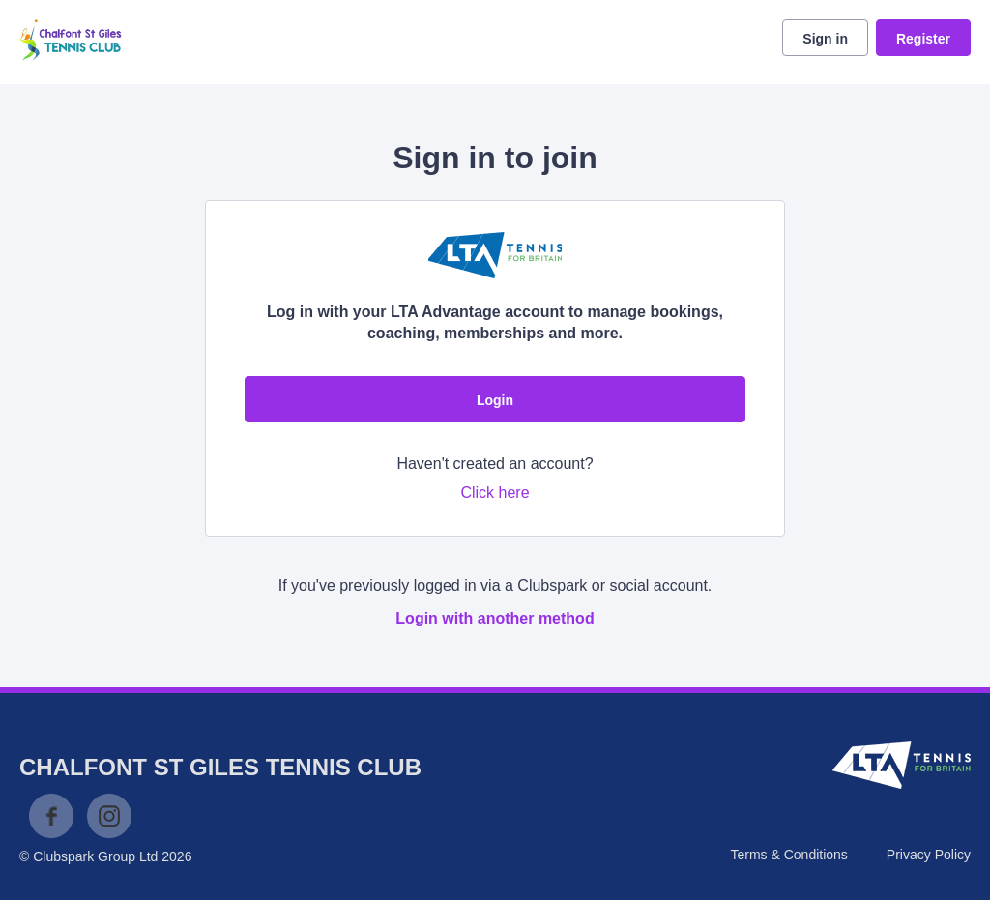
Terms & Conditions (788, 854)
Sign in (825, 38)
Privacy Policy (929, 854)
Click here (494, 492)
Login (495, 400)
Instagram (109, 816)
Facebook (51, 816)
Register (923, 38)
